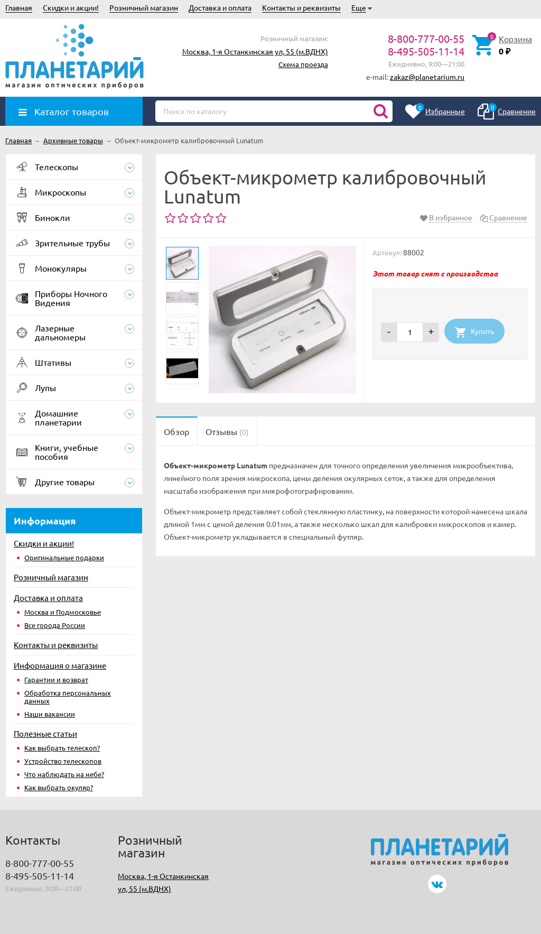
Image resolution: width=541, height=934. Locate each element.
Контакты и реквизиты (301, 7)
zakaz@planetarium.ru (427, 76)
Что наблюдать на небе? (64, 774)
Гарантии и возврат (56, 679)
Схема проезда (303, 64)
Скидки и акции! (71, 7)
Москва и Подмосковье (62, 611)
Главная (18, 7)
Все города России (54, 625)
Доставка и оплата (220, 7)
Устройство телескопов (62, 760)
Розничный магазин (143, 7)
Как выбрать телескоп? (62, 747)
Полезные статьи (45, 733)
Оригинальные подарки (64, 557)
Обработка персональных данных (67, 696)
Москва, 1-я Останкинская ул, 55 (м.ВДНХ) (255, 51)
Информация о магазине (60, 665)
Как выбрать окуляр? (58, 787)
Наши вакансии (49, 713)
